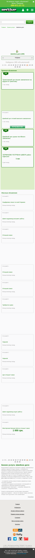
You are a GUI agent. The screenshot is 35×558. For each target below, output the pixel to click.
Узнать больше (21, 553)
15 (13, 65)
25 (17, 67)
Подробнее (31, 497)
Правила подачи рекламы (17, 514)
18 (20, 65)
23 (32, 65)
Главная (3, 27)
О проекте (17, 517)
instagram (20, 539)
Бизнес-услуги (11, 27)
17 (18, 65)
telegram (15, 539)
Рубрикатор (17, 507)
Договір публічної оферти (17, 511)
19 (22, 65)
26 (19, 67)
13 (9, 65)
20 (24, 65)
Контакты (17, 524)
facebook (9, 539)
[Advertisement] (17, 15)
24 (15, 67)
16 (15, 65)
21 (27, 65)
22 (30, 65)
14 (11, 65)
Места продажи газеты (17, 521)
